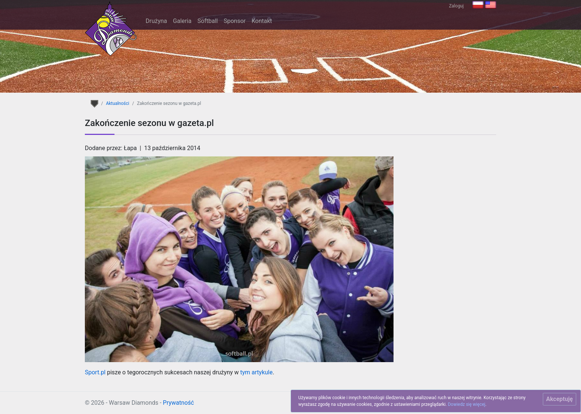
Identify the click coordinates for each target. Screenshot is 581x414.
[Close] (559, 399)
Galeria (182, 20)
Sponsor (235, 20)
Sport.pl (95, 372)
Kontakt (262, 20)
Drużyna (156, 20)
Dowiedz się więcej (466, 404)
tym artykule (256, 372)
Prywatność (178, 402)
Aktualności (117, 103)
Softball (207, 20)
